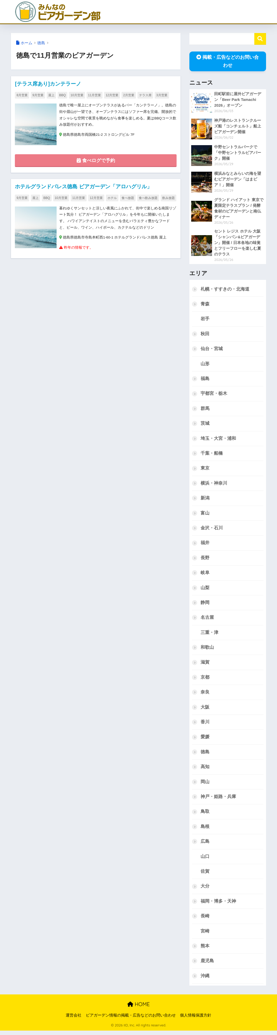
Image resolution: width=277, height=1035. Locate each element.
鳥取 (205, 814)
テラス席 (145, 95)
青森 (205, 304)
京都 (205, 679)
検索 (260, 39)
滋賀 (205, 664)
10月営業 (76, 95)
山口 (205, 860)
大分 (205, 890)
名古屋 (207, 619)
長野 (205, 559)
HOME (138, 1008)
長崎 (205, 919)
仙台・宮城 (212, 349)
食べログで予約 (96, 160)
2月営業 (128, 95)
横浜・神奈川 (214, 484)
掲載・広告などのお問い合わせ (227, 61)
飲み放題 (168, 198)
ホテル (112, 198)
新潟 (205, 499)
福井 (205, 544)
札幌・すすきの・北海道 (225, 289)
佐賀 (205, 874)
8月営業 (22, 95)
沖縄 (205, 980)
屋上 (51, 95)
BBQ (62, 95)
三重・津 (209, 634)
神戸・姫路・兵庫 (218, 800)
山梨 (205, 589)
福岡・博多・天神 (218, 905)
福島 (205, 379)
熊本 (205, 950)
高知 (205, 769)
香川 (205, 724)
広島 (205, 845)
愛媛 (205, 739)
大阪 (205, 710)
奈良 (205, 694)
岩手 (205, 319)
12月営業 (112, 95)
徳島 (41, 43)
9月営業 (38, 95)
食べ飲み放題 (148, 198)
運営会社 (73, 1020)
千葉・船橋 (212, 454)
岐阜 (205, 574)
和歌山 (207, 649)
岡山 (205, 784)
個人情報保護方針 (195, 1020)
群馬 (205, 409)
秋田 (205, 334)
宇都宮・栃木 (214, 394)
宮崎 (205, 935)
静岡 (205, 604)
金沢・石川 (212, 529)
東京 (205, 469)
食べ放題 (128, 198)
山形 (205, 364)
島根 (205, 829)
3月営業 (161, 95)
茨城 (205, 424)
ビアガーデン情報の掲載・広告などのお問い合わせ (131, 1020)
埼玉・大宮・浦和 (218, 439)
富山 (205, 514)
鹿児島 (207, 964)
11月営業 (94, 95)
